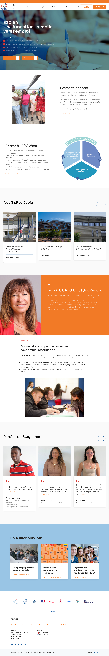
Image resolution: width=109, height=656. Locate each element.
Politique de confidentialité (34, 652)
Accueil (13, 625)
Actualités (69, 7)
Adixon (96, 652)
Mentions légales (48, 652)
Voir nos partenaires (51, 577)
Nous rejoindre (66, 113)
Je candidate (79, 577)
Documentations (52, 625)
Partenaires (56, 7)
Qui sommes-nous (16, 7)
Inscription (42, 7)
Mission (30, 7)
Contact (63, 625)
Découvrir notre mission (22, 575)
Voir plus (12, 492)
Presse (41, 625)
